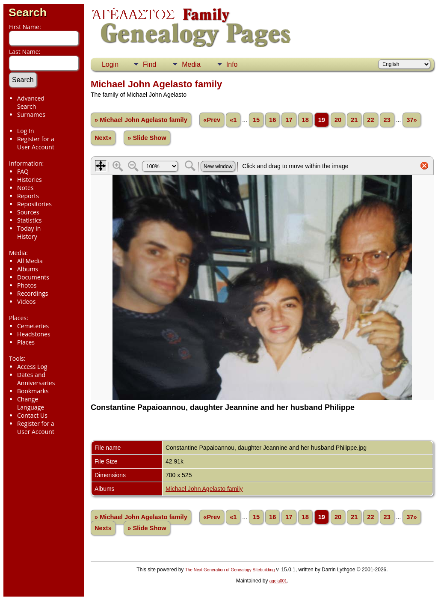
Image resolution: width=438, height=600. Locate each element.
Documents (33, 277)
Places (26, 342)
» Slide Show (146, 137)
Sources (28, 212)
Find (149, 64)
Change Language (30, 403)
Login (110, 64)
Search (28, 12)
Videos (26, 301)
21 (354, 119)
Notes (25, 188)
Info (232, 64)
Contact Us (32, 415)
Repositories (34, 204)
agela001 (278, 581)
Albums (27, 269)
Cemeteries (33, 326)
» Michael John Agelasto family (141, 119)
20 (337, 119)
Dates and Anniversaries (36, 379)
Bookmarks (33, 391)
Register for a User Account (35, 143)
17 (288, 119)
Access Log (32, 366)
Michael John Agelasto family (204, 488)
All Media (30, 261)
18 (305, 119)
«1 (233, 119)
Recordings (32, 293)
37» (411, 119)
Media (191, 64)
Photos (27, 285)
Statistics (29, 220)
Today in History (29, 232)
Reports (28, 196)
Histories (29, 179)
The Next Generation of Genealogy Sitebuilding (230, 569)
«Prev (211, 119)
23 (387, 119)
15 (256, 119)
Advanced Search (30, 102)
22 (370, 119)
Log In (25, 131)
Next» (103, 137)
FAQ (23, 171)
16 (272, 119)
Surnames (31, 114)
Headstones (33, 334)
